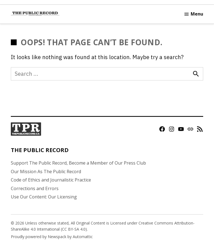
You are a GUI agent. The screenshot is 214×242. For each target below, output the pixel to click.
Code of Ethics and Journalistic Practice (51, 180)
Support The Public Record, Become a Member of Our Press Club (78, 163)
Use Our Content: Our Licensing (44, 197)
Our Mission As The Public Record (46, 171)
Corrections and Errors (35, 188)
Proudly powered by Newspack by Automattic (52, 236)
